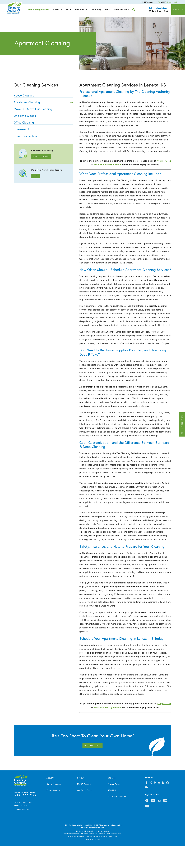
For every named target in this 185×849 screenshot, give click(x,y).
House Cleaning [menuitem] (42, 95)
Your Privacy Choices (117, 796)
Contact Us (178, 10)
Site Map (112, 778)
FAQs (68, 9)
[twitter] (150, 782)
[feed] (163, 782)
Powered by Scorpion (93, 839)
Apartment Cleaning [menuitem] (43, 102)
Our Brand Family (84, 790)
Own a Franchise (54, 784)
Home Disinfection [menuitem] (42, 136)
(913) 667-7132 (25, 795)
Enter (35, 176)
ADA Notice (113, 790)
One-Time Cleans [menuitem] (42, 116)
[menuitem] (38, 10)
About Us (57, 9)
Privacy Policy (114, 784)
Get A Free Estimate (41, 156)
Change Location (172, 2)
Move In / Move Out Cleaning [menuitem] (42, 109)
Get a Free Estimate (182, 424)
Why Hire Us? (81, 9)
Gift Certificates (53, 790)
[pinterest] (154, 782)
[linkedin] (146, 786)
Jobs (107, 9)
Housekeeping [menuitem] (42, 129)
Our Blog (96, 9)
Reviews (80, 778)
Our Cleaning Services (38, 9)
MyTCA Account (84, 784)
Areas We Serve (121, 9)
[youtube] (159, 782)
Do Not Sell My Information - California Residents (92, 831)
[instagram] (167, 782)
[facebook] (146, 782)
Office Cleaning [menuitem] (42, 122)
